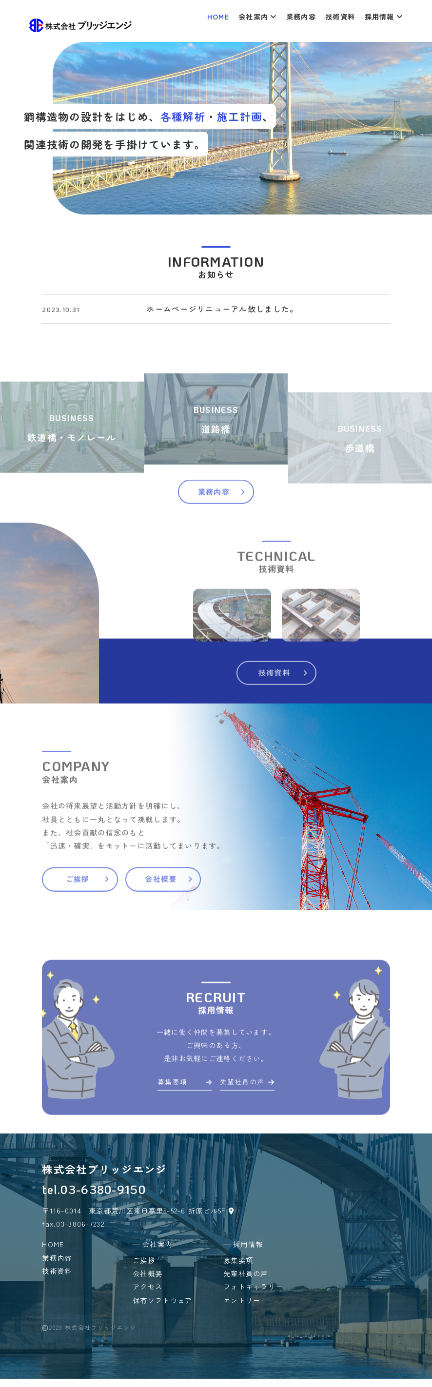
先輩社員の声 (251, 1119)
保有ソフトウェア (162, 1308)
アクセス (147, 1295)
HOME (218, 16)
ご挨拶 (102, 914)
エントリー (241, 1308)
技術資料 (340, 16)
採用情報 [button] (384, 16)
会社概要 (205, 914)
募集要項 (180, 1119)
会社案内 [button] (257, 16)
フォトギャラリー (253, 1295)
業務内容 (301, 16)
